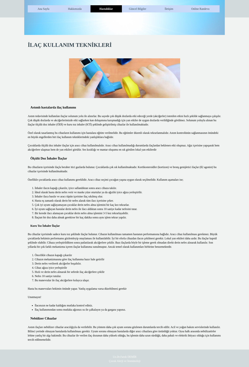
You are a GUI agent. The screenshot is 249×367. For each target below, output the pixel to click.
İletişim (169, 8)
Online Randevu (200, 8)
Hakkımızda (75, 8)
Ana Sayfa (43, 8)
